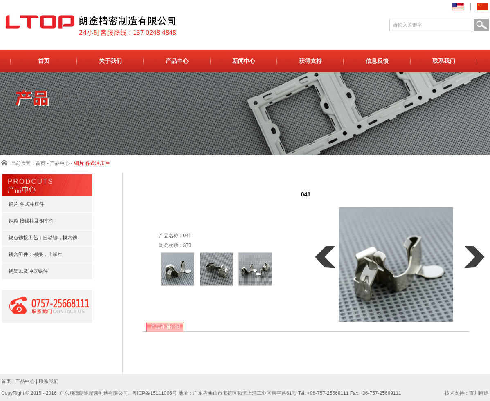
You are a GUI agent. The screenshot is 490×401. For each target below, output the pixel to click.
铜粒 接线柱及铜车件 (27, 221)
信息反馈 (377, 61)
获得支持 (310, 61)
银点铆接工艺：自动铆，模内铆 (39, 238)
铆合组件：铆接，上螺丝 (32, 254)
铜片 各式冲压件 (22, 204)
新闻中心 (243, 61)
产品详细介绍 (165, 327)
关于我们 (110, 61)
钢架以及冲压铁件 (24, 271)
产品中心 (177, 61)
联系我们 (443, 61)
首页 (43, 61)
